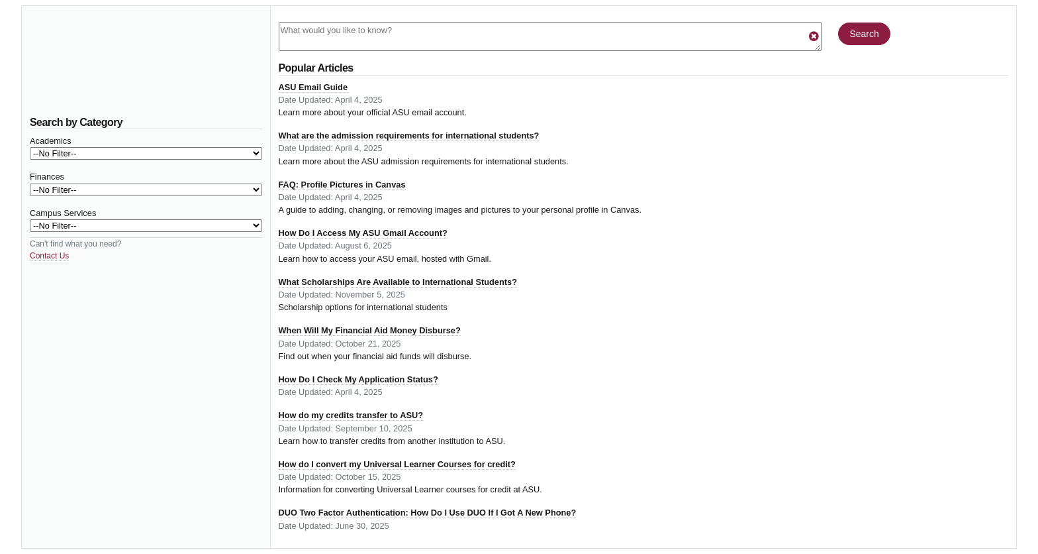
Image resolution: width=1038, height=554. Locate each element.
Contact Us (49, 255)
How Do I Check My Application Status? (358, 379)
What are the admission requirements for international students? (409, 135)
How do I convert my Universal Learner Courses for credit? (397, 464)
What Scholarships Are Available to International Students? (398, 282)
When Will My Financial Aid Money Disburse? (370, 330)
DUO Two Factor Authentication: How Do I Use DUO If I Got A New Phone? (428, 513)
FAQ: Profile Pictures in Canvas (342, 185)
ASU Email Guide (313, 87)
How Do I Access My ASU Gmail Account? (363, 233)
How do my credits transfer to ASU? (351, 415)
